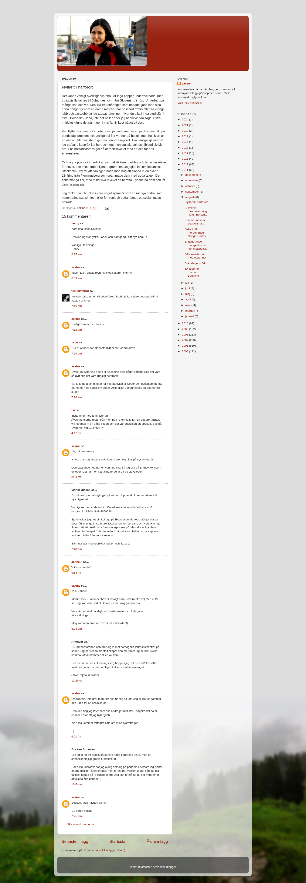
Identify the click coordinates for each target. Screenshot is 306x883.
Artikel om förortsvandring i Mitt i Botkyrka (196, 211)
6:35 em (76, 254)
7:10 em (76, 305)
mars (189, 305)
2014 (185, 153)
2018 (185, 130)
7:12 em (76, 329)
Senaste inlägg (75, 841)
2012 (185, 164)
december (192, 174)
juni (188, 288)
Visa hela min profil (189, 102)
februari (190, 310)
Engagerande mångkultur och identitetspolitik (196, 245)
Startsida (117, 841)
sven (74, 342)
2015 (185, 147)
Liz (73, 410)
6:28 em (76, 628)
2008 (185, 334)
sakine (75, 267)
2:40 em (76, 549)
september (192, 191)
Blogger (171, 867)
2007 (185, 340)
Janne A (76, 561)
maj (188, 294)
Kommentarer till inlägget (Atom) (104, 850)
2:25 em (76, 816)
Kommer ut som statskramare (195, 222)
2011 (185, 169)
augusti (190, 197)
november (192, 180)
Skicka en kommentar (81, 824)
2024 (185, 119)
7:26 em (76, 397)
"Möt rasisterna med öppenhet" (196, 256)
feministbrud (80, 291)
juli (187, 282)
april (188, 299)
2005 (185, 351)
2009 (185, 329)
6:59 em (76, 278)
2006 (185, 345)
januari (190, 316)
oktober (190, 186)
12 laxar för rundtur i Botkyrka (192, 272)
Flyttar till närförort (196, 202)
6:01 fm (76, 736)
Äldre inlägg (157, 841)
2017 (185, 136)
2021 (185, 125)
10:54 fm (77, 784)
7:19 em (76, 353)
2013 (185, 158)
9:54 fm (76, 572)
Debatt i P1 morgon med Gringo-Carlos (195, 233)
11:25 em (77, 680)
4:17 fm (76, 433)
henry (75, 223)
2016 (185, 141)
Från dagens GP (195, 263)
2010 (185, 323)
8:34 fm (76, 477)
